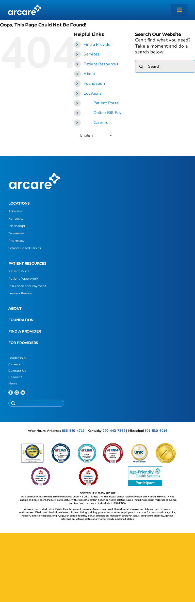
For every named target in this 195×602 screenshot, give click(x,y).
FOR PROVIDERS (23, 342)
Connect (15, 377)
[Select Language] (96, 135)
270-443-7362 (114, 430)
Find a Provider (98, 44)
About (89, 74)
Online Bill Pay (107, 113)
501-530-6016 (155, 430)
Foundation (94, 83)
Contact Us (17, 370)
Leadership (17, 358)
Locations (93, 93)
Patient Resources (101, 64)
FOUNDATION (21, 320)
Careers (100, 122)
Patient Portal (106, 103)
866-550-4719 (73, 430)
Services (92, 54)
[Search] (141, 66)
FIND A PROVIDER (24, 331)
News (12, 383)
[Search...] (165, 66)
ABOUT (15, 308)
